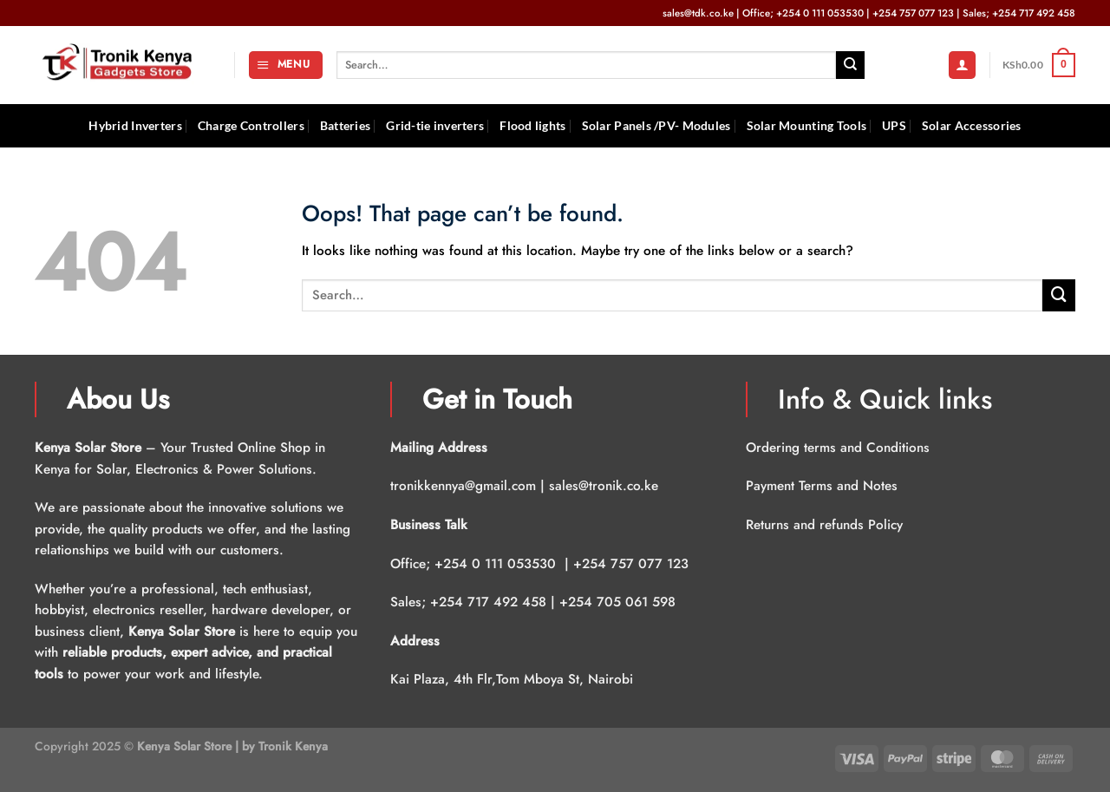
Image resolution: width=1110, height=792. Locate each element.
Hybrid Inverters (134, 125)
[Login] (962, 64)
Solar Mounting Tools (807, 125)
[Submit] (850, 65)
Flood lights (532, 125)
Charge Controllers (251, 125)
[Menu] (286, 64)
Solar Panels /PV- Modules (656, 125)
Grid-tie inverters (435, 125)
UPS (894, 125)
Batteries (345, 125)
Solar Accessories (972, 125)
